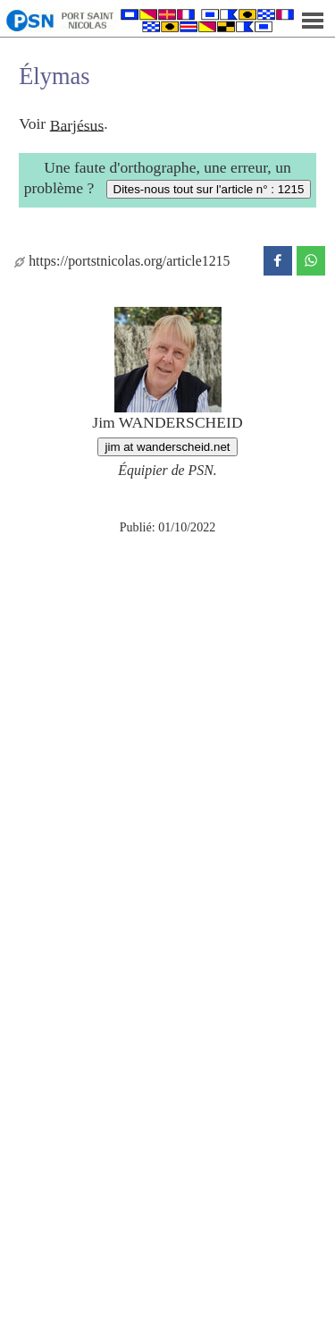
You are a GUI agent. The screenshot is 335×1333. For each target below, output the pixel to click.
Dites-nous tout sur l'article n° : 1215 (209, 189)
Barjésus (77, 124)
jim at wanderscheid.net (167, 447)
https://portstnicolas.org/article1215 (122, 260)
